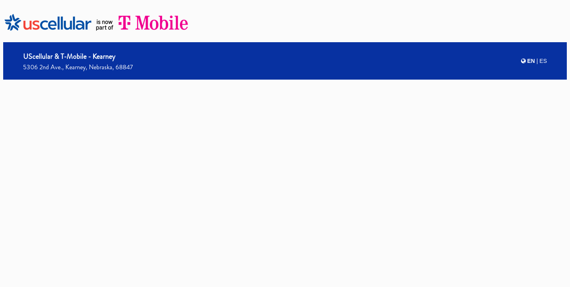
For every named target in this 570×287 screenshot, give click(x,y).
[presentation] (285, 142)
